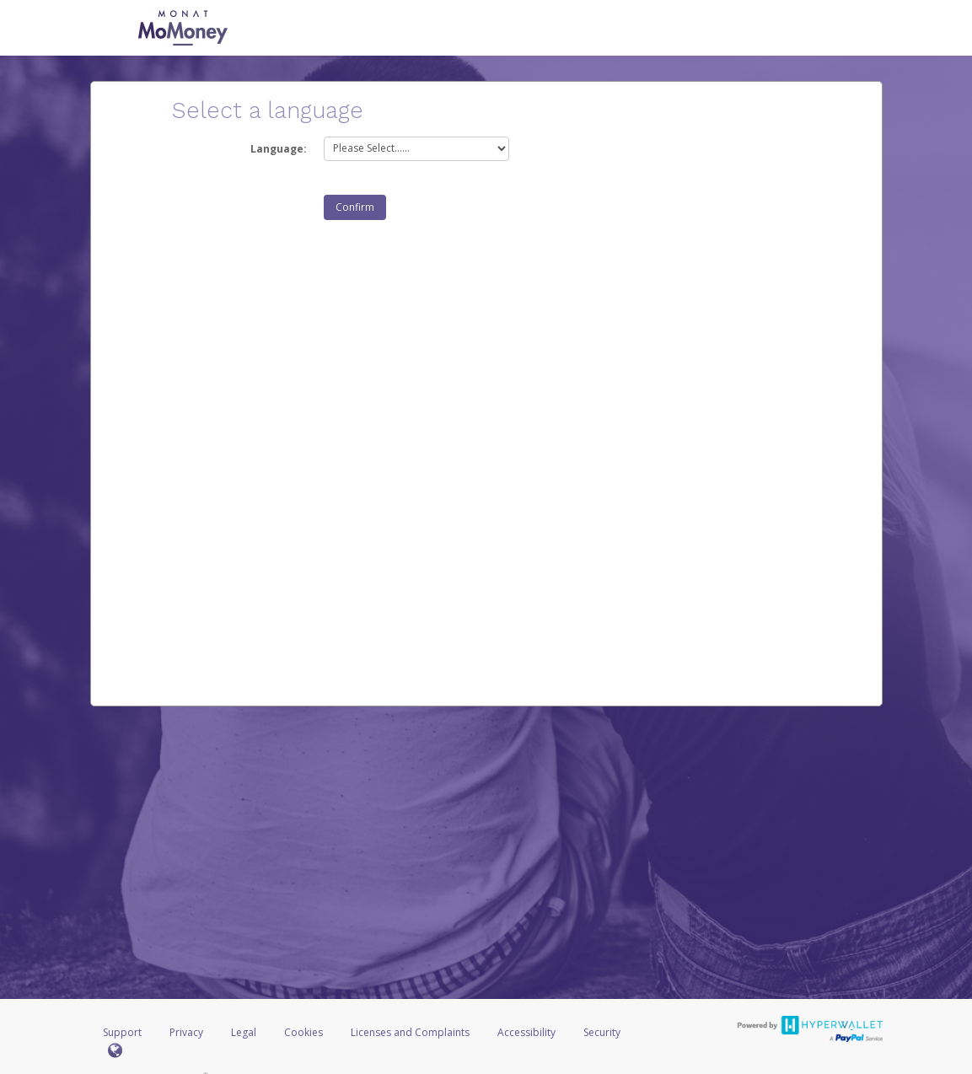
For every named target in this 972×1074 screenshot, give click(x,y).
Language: (278, 149)
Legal (243, 1032)
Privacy (186, 1032)
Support (122, 1032)
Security (601, 1032)
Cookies (303, 1032)
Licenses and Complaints (411, 1032)
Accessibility (526, 1032)
